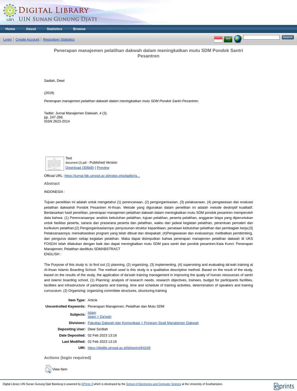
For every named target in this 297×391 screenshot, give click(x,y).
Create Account (27, 39)
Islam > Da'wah (99, 317)
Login (7, 39)
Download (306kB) (80, 168)
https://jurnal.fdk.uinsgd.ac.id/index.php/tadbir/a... (102, 176)
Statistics (54, 29)
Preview (103, 168)
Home (10, 29)
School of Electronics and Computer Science (153, 384)
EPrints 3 (87, 384)
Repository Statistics (59, 39)
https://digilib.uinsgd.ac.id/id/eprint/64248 (119, 348)
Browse (79, 29)
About (31, 29)
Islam (92, 313)
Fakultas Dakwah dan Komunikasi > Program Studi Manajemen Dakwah (143, 323)
